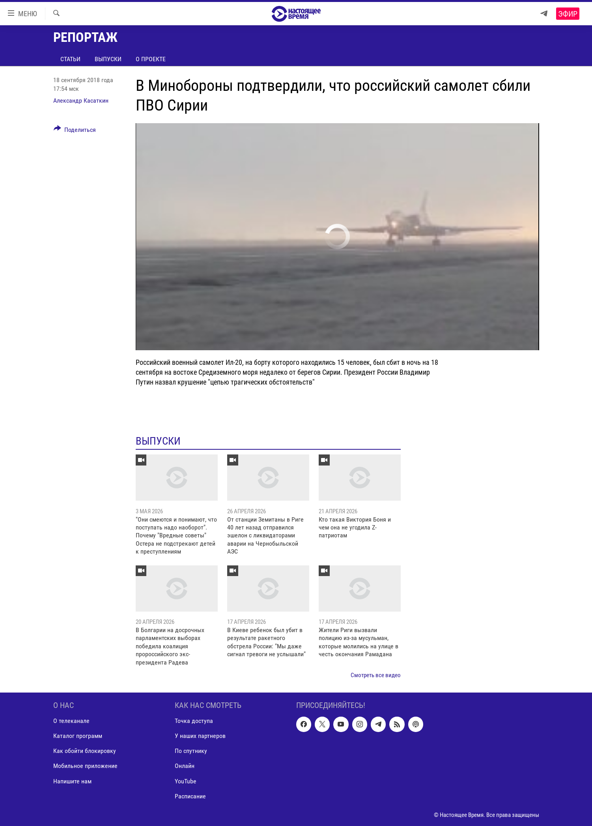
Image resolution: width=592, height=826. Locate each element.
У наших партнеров (200, 736)
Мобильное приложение (85, 766)
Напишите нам (72, 781)
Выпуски (108, 59)
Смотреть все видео (376, 675)
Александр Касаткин (80, 100)
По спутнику (191, 751)
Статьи (70, 59)
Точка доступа (194, 721)
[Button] (75, 131)
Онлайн (184, 766)
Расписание (190, 796)
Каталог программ (77, 736)
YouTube (185, 781)
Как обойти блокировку (84, 751)
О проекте (151, 59)
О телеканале (71, 721)
